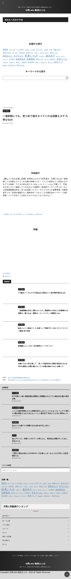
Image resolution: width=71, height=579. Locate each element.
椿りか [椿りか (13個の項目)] (63, 56)
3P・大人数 (41, 555)
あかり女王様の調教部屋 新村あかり (19, 377)
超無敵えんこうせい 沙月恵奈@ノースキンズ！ (35, 346)
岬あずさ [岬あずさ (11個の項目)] (47, 52)
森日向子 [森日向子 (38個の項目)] (50, 55)
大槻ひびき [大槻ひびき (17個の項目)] (29, 53)
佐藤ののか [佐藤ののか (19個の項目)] (57, 50)
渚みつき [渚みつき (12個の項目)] (46, 59)
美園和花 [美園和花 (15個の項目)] (24, 62)
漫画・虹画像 (49, 555)
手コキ (26, 555)
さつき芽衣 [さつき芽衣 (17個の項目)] (20, 50)
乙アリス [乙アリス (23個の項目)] (39, 50)
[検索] (67, 78)
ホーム (14, 555)
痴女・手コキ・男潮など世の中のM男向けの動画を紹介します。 (35, 567)
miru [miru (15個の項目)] (14, 50)
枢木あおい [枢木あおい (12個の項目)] (42, 56)
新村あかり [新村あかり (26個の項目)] (8, 56)
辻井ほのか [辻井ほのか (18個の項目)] (12, 65)
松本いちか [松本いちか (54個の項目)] (31, 55)
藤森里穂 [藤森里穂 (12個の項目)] (5, 65)
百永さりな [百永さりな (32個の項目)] (62, 59)
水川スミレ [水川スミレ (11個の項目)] (5, 59)
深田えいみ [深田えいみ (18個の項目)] (39, 59)
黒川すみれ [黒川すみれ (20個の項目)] (20, 65)
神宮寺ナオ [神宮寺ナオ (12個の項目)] (12, 62)
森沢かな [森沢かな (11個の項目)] (58, 56)
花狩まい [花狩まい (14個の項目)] (37, 62)
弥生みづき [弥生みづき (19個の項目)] (54, 53)
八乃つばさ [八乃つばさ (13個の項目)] (15, 53)
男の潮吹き (7, 273)
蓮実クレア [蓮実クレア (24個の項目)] (58, 62)
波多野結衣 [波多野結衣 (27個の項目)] (20, 59)
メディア (56, 555)
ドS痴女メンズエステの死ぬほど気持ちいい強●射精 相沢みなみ (42, 293)
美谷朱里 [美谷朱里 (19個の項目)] (31, 62)
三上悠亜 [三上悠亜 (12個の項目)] (32, 49)
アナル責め (33, 555)
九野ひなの (7, 276)
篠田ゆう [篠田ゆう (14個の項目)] (18, 62)
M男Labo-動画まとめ (35, 10)
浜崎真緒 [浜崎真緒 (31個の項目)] (30, 59)
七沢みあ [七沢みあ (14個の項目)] (27, 50)
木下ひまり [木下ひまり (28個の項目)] (19, 56)
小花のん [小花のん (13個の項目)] (36, 53)
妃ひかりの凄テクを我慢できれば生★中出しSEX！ (31, 426)
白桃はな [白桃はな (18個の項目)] (53, 59)
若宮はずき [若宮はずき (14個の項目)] (44, 62)
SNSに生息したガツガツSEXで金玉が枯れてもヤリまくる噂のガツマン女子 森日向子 (34, 380)
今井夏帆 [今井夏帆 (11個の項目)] (46, 49)
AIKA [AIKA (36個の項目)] (5, 49)
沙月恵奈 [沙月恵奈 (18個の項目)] (12, 59)
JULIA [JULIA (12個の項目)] (10, 49)
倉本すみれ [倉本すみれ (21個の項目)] (7, 53)
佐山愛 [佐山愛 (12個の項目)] (50, 49)
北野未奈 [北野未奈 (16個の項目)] (22, 53)
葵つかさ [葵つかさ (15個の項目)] (50, 62)
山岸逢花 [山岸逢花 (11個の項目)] (42, 52)
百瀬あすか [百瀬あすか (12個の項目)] (5, 62)
